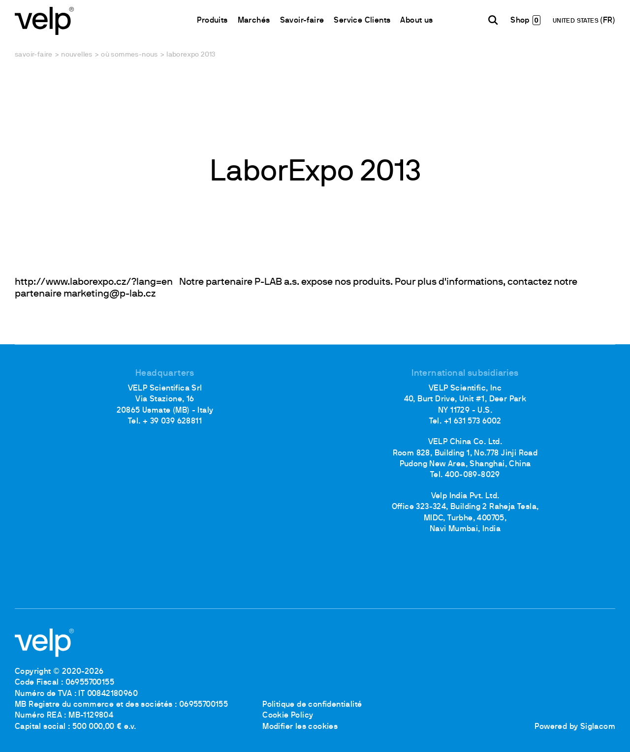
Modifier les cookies (300, 726)
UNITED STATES (576, 21)
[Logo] (44, 20)
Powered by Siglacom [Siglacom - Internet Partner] (575, 726)
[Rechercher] (493, 20)
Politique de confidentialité (312, 704)
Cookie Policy (287, 715)
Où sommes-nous (129, 55)
